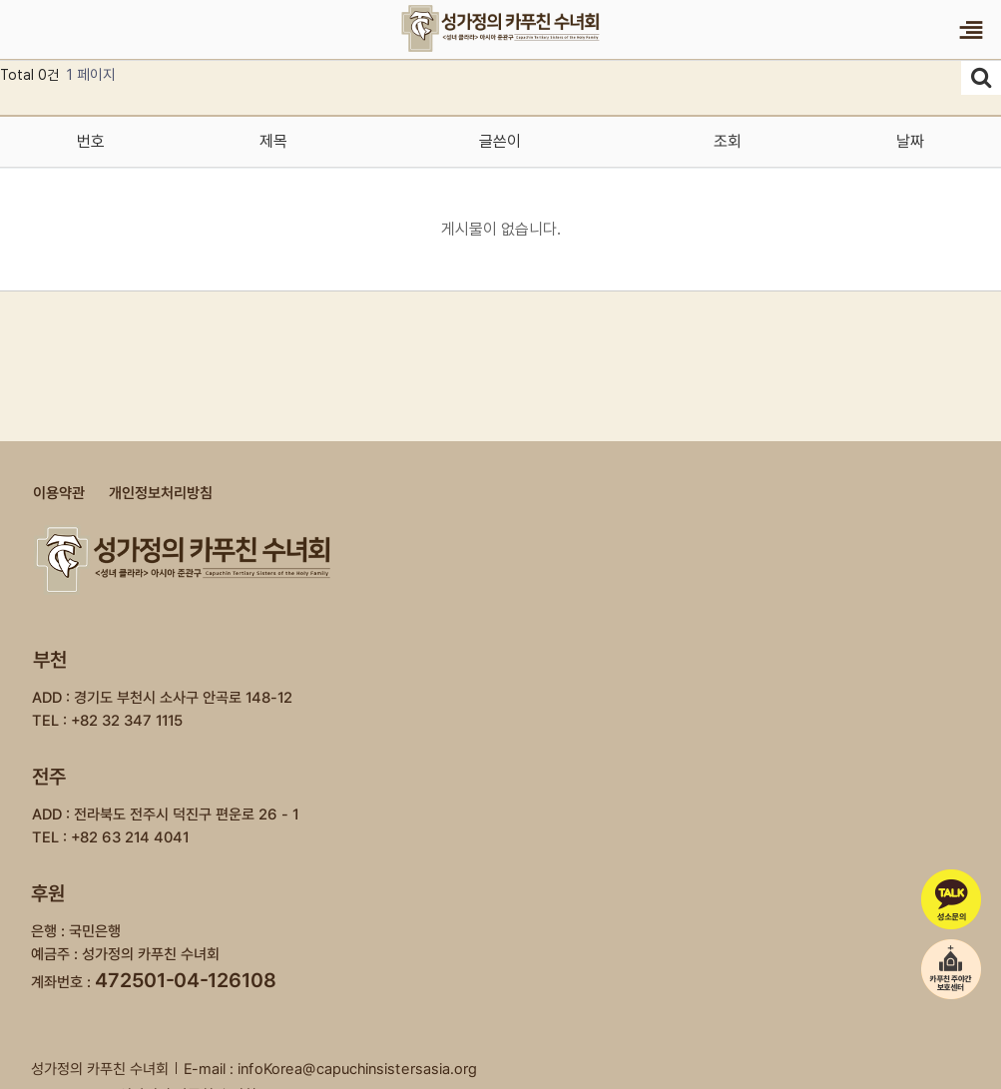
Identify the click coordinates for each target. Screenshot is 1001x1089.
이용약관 (58, 493)
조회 (728, 141)
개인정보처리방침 (160, 493)
